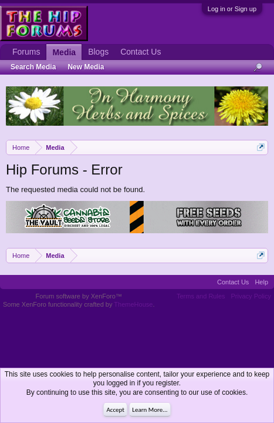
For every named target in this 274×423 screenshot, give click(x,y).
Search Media (33, 67)
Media (64, 52)
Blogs (98, 51)
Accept (115, 410)
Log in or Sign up (232, 8)
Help (261, 282)
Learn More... (149, 410)
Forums (26, 51)
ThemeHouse (133, 304)
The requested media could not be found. (75, 189)
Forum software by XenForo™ (79, 296)
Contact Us (140, 51)
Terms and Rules (201, 296)
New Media (85, 67)
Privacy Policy (251, 296)
